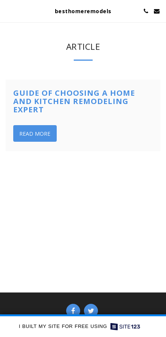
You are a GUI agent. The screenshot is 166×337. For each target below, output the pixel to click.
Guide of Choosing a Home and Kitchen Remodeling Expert (74, 101)
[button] (8, 10)
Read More (34, 133)
